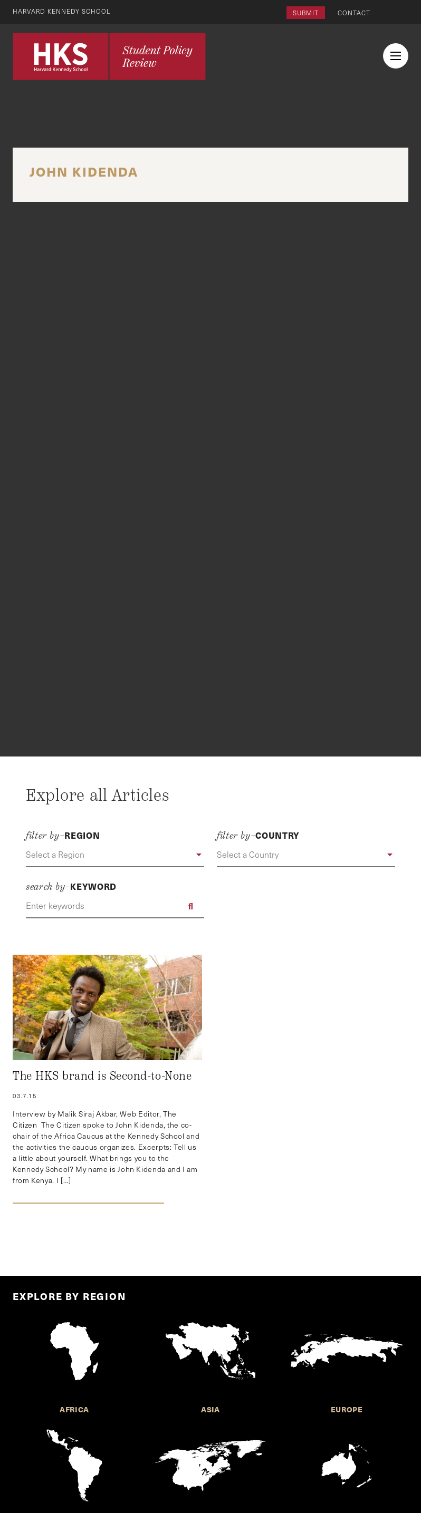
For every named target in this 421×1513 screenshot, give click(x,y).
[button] (115, 855)
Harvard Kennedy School (62, 11)
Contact (354, 12)
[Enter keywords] (115, 906)
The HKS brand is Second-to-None (102, 1076)
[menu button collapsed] (395, 56)
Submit (306, 12)
